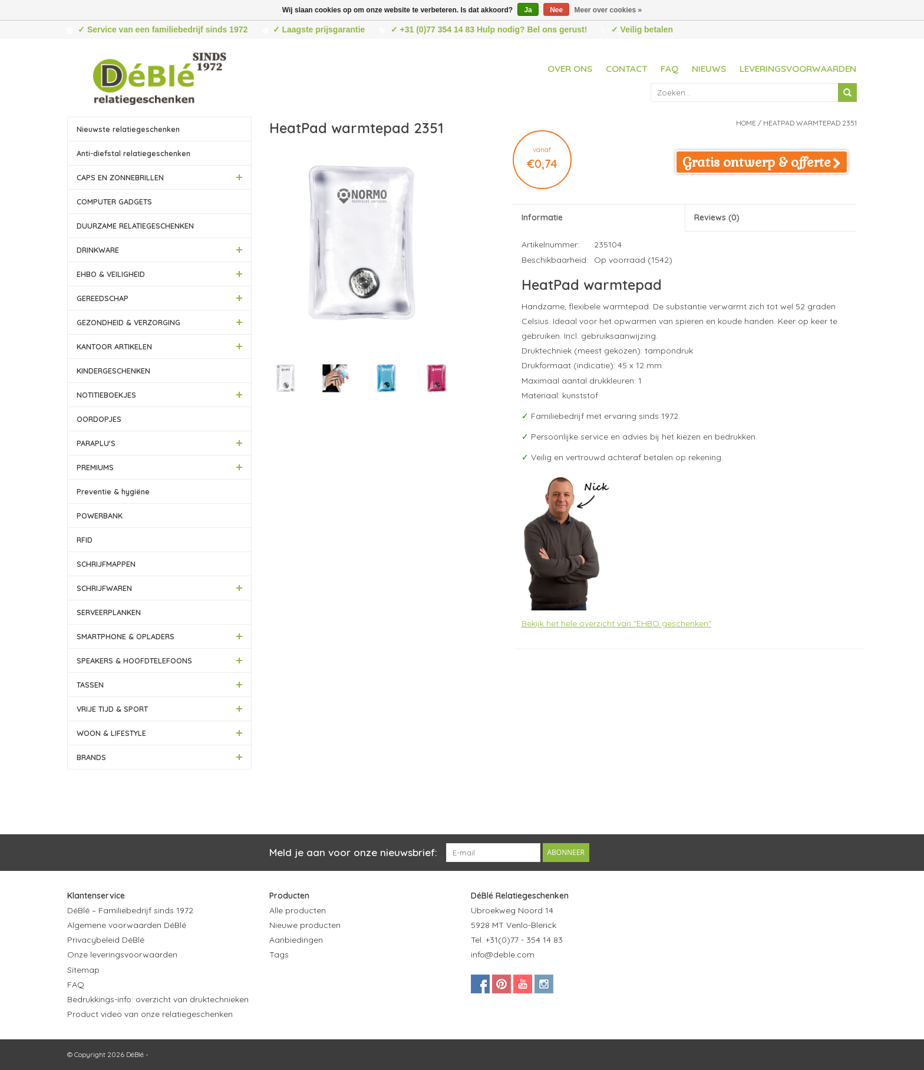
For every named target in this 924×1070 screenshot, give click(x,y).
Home (746, 122)
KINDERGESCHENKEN (113, 370)
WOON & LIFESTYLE (111, 733)
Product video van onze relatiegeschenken (150, 1014)
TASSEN (90, 684)
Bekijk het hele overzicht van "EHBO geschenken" (616, 623)
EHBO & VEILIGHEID (111, 274)
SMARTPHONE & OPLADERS (125, 636)
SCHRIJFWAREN (104, 588)
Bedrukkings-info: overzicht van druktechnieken (158, 999)
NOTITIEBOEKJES (106, 394)
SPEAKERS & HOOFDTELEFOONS (134, 660)
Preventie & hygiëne (113, 491)
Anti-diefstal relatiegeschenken (133, 153)
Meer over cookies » (608, 10)
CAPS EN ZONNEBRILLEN (120, 177)
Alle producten (297, 910)
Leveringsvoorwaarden (798, 68)
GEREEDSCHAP (102, 298)
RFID (85, 539)
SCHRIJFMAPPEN (106, 564)
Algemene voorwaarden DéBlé (126, 925)
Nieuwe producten (305, 925)
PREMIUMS (95, 467)
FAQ (669, 68)
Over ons (569, 68)
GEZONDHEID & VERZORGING (128, 322)
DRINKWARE (98, 250)
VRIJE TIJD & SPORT (112, 709)
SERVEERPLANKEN (109, 612)
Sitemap (83, 970)
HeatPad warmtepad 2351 (810, 122)
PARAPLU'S (96, 443)
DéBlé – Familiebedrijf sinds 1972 (130, 910)
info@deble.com (502, 954)
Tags (279, 954)
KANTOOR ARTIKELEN (114, 346)
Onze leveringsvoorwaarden (122, 954)
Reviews (717, 217)
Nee (556, 10)
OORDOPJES (99, 419)
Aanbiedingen (296, 939)
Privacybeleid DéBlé (105, 939)
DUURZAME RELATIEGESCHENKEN (135, 225)
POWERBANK (100, 515)
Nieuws (709, 68)
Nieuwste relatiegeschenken (128, 129)
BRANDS (91, 757)
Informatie (542, 217)
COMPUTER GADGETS (114, 201)
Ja (528, 10)
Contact (626, 68)
